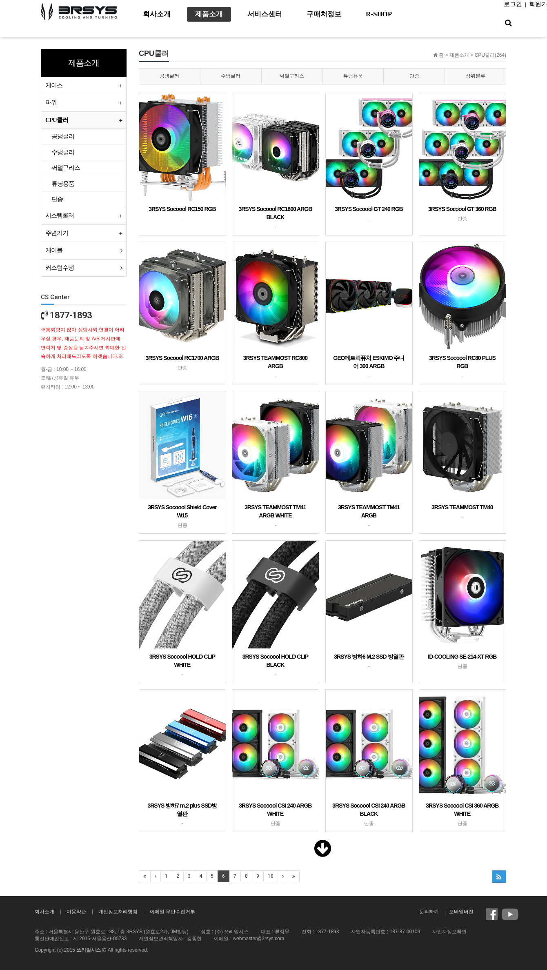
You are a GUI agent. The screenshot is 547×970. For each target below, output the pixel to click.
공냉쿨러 (169, 76)
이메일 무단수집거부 (172, 912)
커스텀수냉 (59, 267)
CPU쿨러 (56, 120)
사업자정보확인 (449, 931)
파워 (51, 102)
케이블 (53, 250)
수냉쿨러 (230, 76)
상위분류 (475, 76)
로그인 (513, 4)
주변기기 (56, 233)
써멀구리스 (292, 76)
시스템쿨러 (59, 215)
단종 (414, 76)
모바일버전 (461, 912)
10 (271, 876)
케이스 (53, 85)
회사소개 (44, 912)
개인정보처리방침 (118, 912)
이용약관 (76, 912)
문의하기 (429, 912)
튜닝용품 (353, 76)
